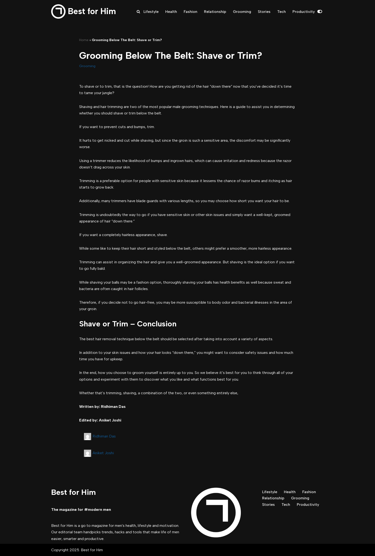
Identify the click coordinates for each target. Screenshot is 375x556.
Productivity (303, 11)
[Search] (138, 11)
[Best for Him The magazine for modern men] (83, 11)
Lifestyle (151, 11)
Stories (264, 11)
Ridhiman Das (104, 436)
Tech (281, 11)
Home (83, 40)
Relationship (215, 11)
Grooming (242, 11)
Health (171, 11)
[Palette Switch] (319, 11)
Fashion (190, 11)
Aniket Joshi (103, 453)
